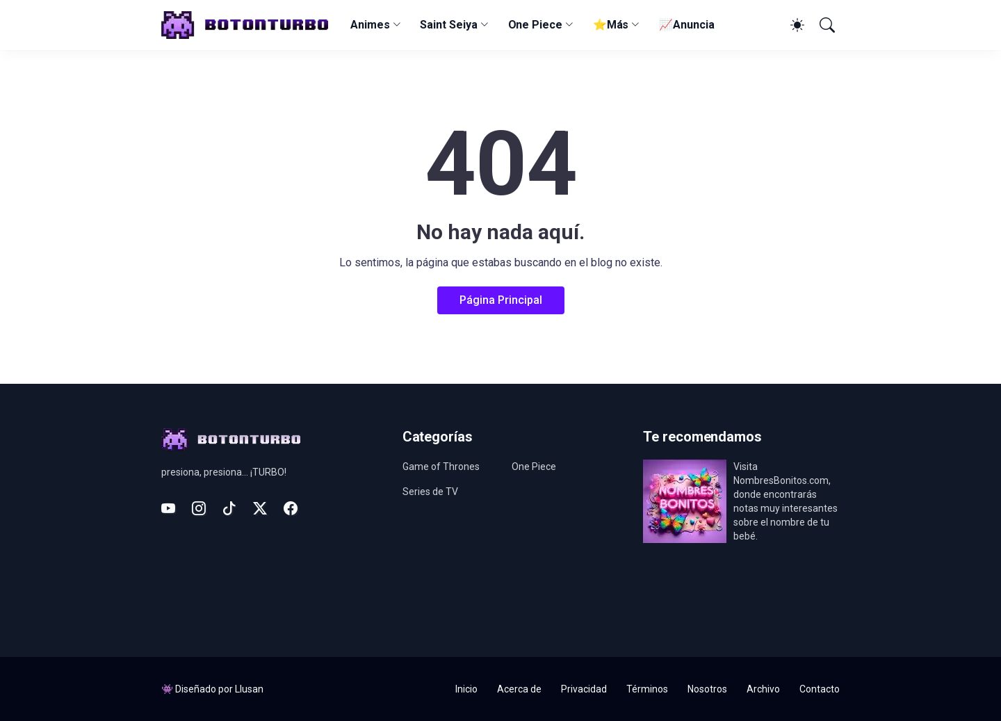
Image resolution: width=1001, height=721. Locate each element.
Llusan (249, 689)
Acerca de (519, 689)
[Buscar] (826, 25)
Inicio (466, 689)
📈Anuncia (686, 24)
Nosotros (707, 689)
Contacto (819, 689)
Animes (370, 24)
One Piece (535, 24)
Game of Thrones (441, 466)
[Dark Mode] (795, 25)
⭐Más (611, 24)
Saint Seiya (448, 24)
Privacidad (584, 689)
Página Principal (500, 300)
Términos (647, 689)
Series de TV (430, 491)
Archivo (763, 689)
